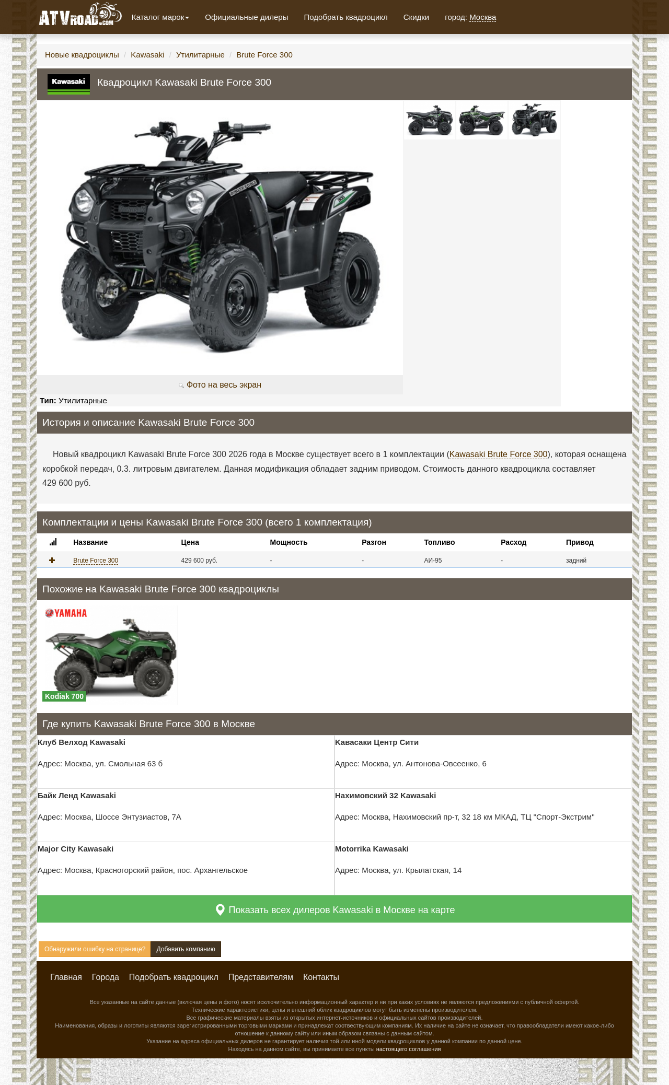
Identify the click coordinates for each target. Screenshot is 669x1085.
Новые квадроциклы (82, 54)
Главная (66, 977)
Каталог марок (161, 17)
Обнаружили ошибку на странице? (94, 949)
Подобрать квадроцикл (345, 17)
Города (105, 977)
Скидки (416, 17)
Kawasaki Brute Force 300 (498, 454)
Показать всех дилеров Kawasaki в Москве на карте (334, 910)
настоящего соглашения (408, 1049)
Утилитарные (200, 54)
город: (470, 17)
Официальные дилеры (246, 17)
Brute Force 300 (264, 54)
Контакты (321, 977)
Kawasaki (147, 54)
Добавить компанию (185, 949)
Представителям (260, 977)
